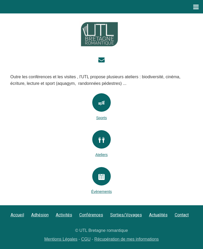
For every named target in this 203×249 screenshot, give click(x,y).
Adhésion (40, 214)
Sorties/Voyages (126, 214)
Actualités (158, 214)
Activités (64, 214)
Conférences (91, 214)
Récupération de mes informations (126, 239)
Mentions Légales (60, 239)
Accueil (17, 214)
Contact (182, 214)
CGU (86, 239)
